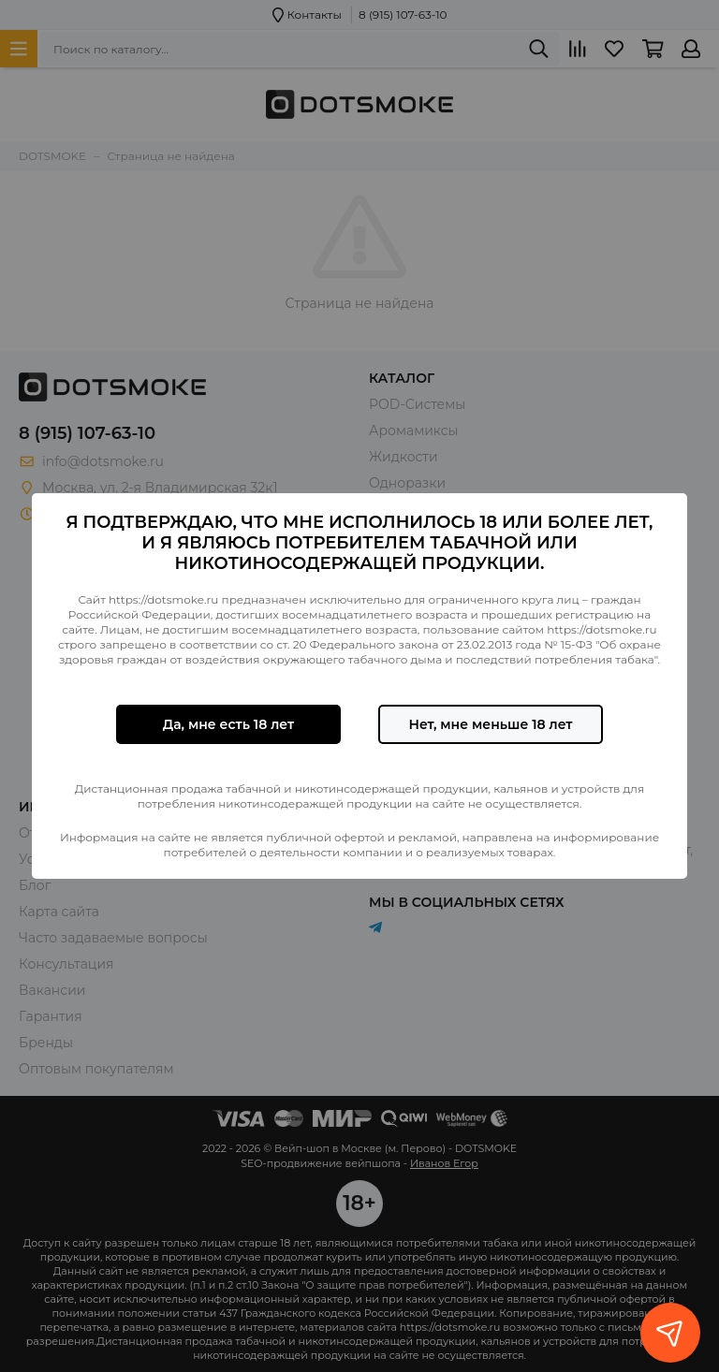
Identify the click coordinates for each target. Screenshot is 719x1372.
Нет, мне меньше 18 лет (490, 724)
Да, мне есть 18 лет (228, 724)
